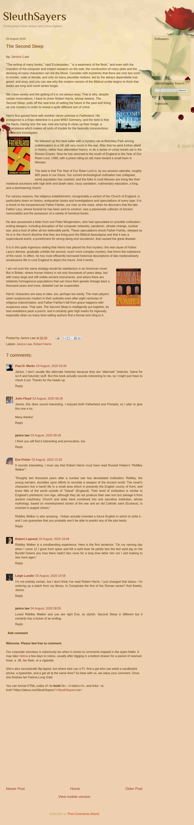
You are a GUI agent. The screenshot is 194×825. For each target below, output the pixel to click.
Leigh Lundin (24, 575)
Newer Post (15, 789)
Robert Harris (42, 344)
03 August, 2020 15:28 (47, 459)
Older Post (133, 789)
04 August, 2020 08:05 (46, 608)
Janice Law (24, 344)
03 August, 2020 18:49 (54, 539)
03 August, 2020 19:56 (50, 575)
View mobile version (74, 797)
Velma (23, 656)
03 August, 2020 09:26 (46, 435)
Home (75, 789)
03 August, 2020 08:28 (47, 398)
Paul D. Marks (25, 366)
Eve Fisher (23, 459)
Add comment (18, 633)
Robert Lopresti (26, 539)
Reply (19, 386)
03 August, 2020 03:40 (51, 366)
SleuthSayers (34, 16)
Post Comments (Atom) (83, 814)
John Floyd (23, 398)
